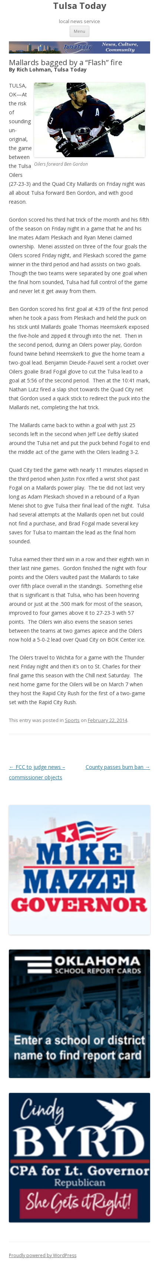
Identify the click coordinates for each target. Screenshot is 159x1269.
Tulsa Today (79, 6)
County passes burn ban (118, 766)
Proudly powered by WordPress (42, 1255)
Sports (72, 720)
